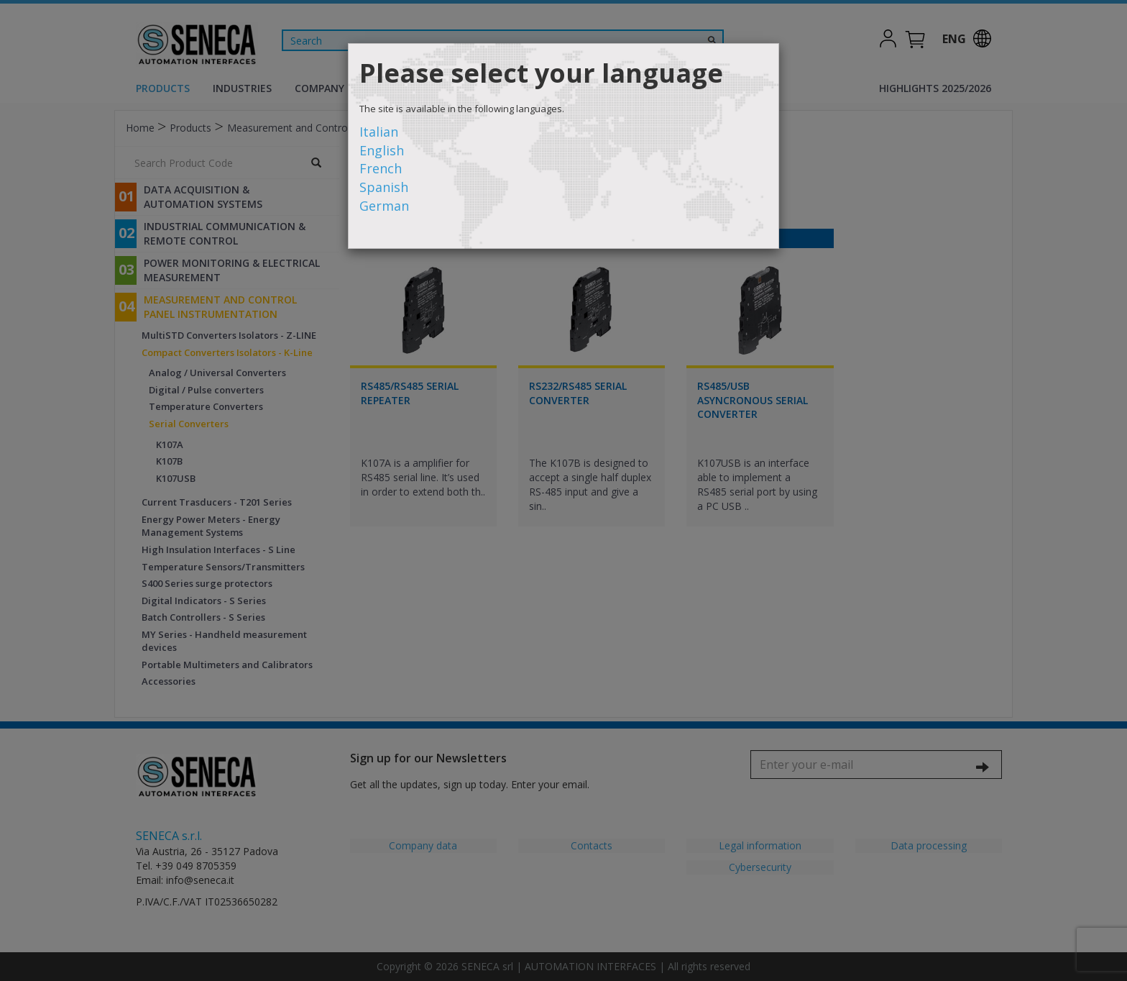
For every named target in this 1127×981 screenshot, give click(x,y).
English (381, 150)
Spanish (383, 187)
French (380, 168)
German (384, 205)
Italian (378, 131)
